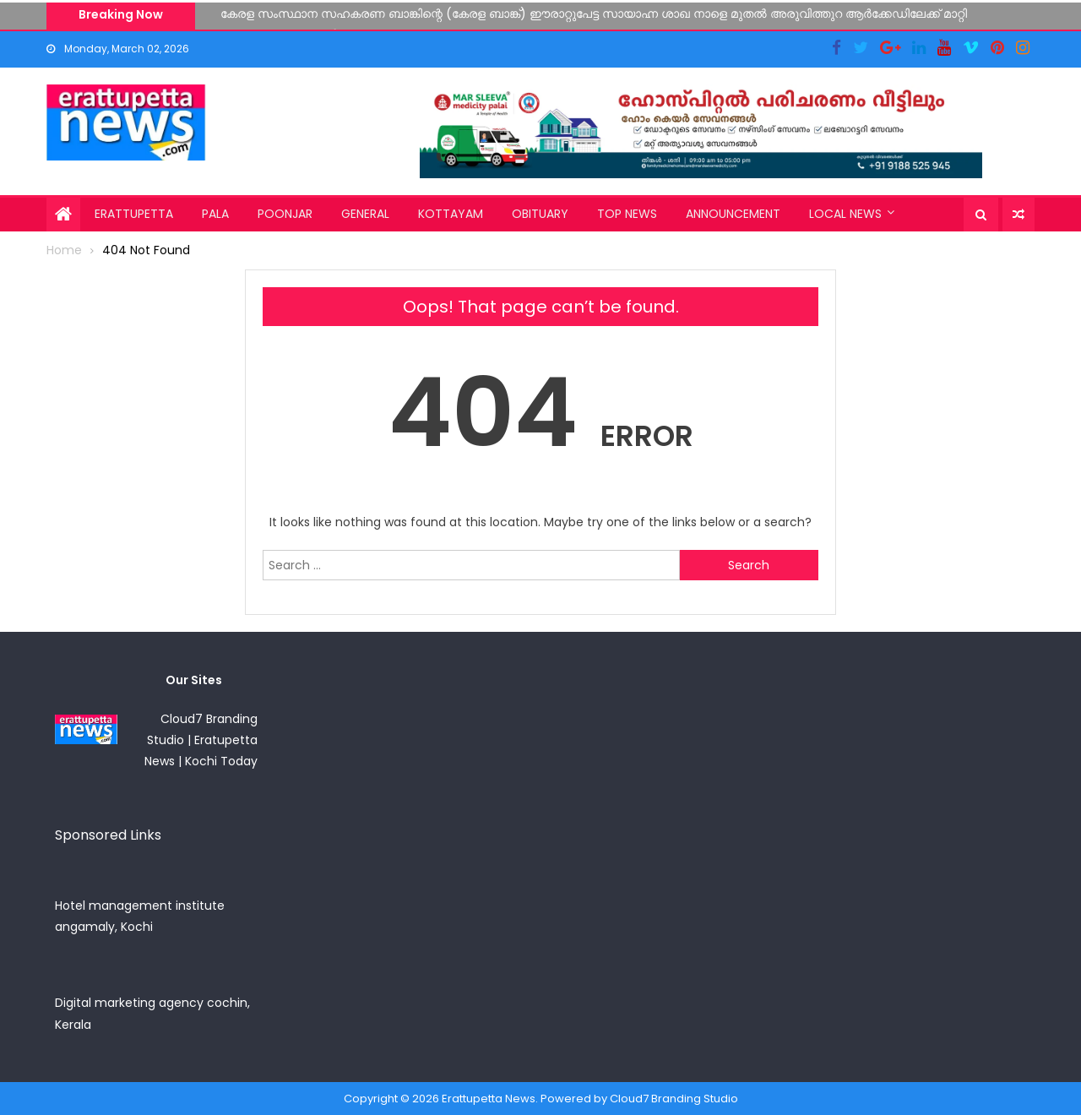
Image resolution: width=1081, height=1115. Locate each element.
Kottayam (450, 213)
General (365, 213)
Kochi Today (221, 761)
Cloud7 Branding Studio (674, 1099)
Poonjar (285, 213)
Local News (845, 213)
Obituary (540, 213)
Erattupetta (134, 213)
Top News (627, 213)
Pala (215, 213)
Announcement (733, 213)
